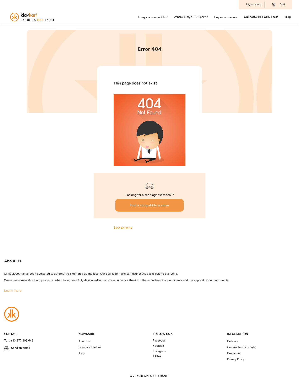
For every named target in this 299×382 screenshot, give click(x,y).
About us (84, 341)
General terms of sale (241, 347)
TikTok (157, 356)
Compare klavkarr (89, 347)
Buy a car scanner (225, 17)
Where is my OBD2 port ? (191, 17)
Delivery (232, 341)
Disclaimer (234, 353)
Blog (288, 17)
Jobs (81, 353)
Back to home (123, 227)
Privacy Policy (236, 359)
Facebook (159, 340)
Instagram (159, 351)
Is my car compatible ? (152, 17)
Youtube (158, 345)
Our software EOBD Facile (261, 17)
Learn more (13, 290)
